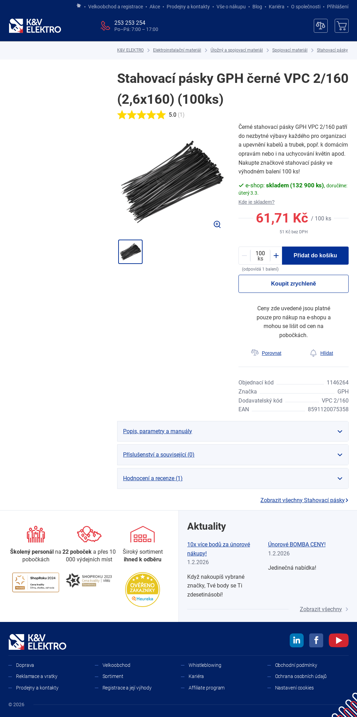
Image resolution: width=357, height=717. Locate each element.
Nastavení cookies (294, 688)
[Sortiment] (142, 545)
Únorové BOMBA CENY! (297, 544)
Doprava (25, 665)
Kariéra (276, 6)
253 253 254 (129, 23)
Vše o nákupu (231, 6)
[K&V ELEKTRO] (35, 26)
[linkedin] (297, 641)
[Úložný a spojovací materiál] (237, 50)
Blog (257, 6)
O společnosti (305, 6)
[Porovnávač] (321, 26)
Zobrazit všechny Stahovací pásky (304, 500)
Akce (155, 6)
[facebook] (316, 641)
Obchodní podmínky (296, 665)
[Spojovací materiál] (289, 50)
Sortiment (112, 676)
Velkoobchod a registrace (115, 6)
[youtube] (339, 641)
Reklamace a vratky (37, 676)
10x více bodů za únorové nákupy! (218, 549)
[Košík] (342, 26)
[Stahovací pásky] (332, 50)
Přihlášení (336, 6)
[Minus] (244, 255)
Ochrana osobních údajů (301, 676)
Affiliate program (207, 688)
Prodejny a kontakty (188, 6)
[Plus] (276, 255)
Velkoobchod (116, 665)
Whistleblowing (205, 665)
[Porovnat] (266, 353)
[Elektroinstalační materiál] (177, 50)
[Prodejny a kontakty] (89, 545)
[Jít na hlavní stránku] (79, 6)
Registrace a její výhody (127, 688)
